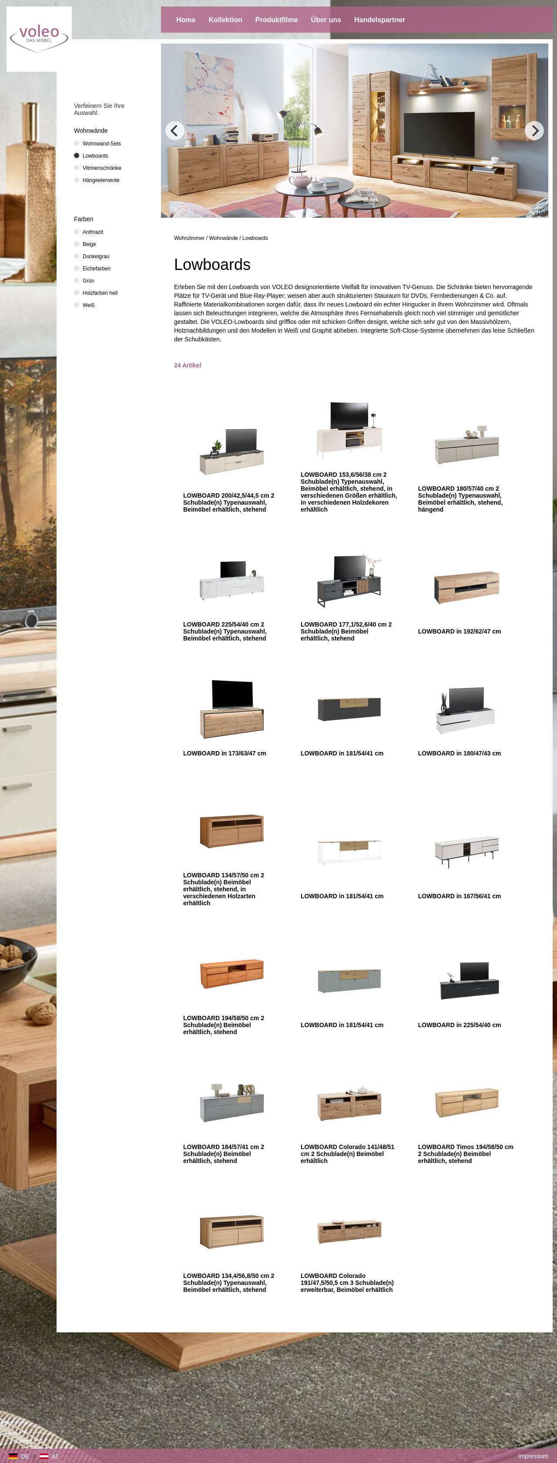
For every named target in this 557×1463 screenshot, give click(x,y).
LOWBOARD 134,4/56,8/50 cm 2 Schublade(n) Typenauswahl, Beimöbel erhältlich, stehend (228, 1282)
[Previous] (175, 130)
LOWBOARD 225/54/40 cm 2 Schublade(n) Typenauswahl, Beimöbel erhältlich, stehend (225, 631)
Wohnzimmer (189, 238)
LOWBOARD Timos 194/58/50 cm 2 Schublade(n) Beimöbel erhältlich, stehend (465, 1153)
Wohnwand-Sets (102, 144)
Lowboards (255, 238)
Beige (89, 244)
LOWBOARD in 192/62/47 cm (459, 631)
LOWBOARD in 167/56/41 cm (459, 896)
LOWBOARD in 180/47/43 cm (459, 753)
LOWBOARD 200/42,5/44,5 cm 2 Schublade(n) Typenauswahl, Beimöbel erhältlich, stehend (228, 502)
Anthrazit (93, 232)
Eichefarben (97, 269)
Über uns (326, 20)
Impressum (533, 1456)
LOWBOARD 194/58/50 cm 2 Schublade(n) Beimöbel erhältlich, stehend (223, 1025)
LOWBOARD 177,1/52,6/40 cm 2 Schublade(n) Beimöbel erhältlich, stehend (346, 631)
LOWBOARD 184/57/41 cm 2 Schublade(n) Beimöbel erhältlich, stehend (223, 1153)
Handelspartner (379, 20)
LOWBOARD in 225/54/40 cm (459, 1024)
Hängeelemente (101, 180)
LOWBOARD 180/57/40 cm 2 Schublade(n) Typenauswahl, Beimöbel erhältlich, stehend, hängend (460, 499)
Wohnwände (223, 238)
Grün (88, 281)
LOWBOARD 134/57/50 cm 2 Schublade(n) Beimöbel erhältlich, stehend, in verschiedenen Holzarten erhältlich (223, 889)
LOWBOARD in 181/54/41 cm (342, 753)
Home (185, 20)
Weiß (89, 305)
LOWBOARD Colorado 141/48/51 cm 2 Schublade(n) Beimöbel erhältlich (348, 1153)
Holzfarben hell (100, 293)
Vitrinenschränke (102, 168)
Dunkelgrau (96, 256)
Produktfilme (276, 20)
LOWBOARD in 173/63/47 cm (224, 753)
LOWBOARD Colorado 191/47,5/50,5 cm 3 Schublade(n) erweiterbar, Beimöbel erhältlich (347, 1282)
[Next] (534, 130)
